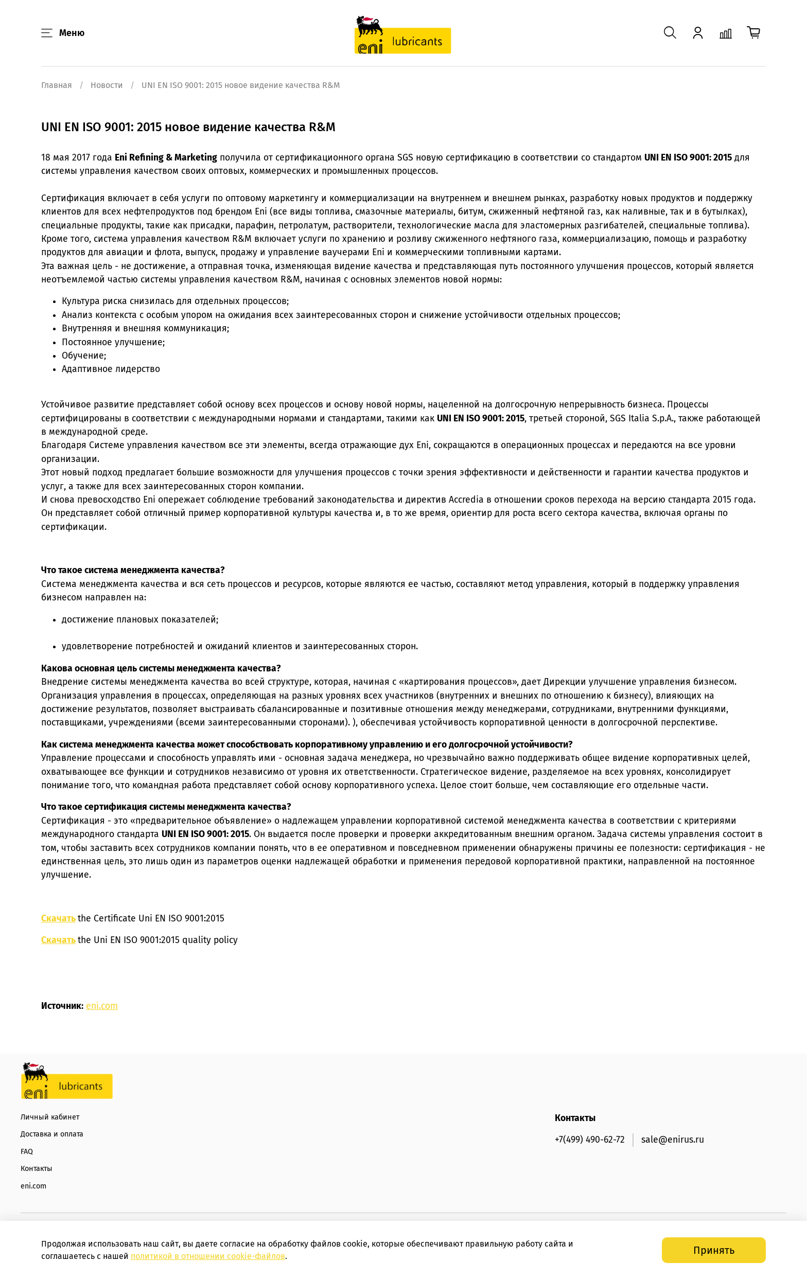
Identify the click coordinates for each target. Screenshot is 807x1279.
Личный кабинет (50, 1117)
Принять (713, 1250)
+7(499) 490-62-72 (590, 1139)
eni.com (102, 1006)
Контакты (36, 1168)
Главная (56, 85)
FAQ (27, 1151)
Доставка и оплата (52, 1134)
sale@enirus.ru (672, 1139)
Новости (107, 85)
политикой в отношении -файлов (208, 1256)
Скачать (58, 918)
